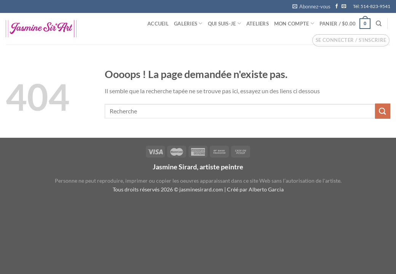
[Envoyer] (382, 111)
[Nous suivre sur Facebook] (336, 6)
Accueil (158, 24)
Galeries (188, 23)
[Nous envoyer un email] (344, 6)
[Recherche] (379, 23)
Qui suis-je (224, 23)
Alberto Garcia (266, 189)
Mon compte (294, 23)
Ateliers (257, 24)
